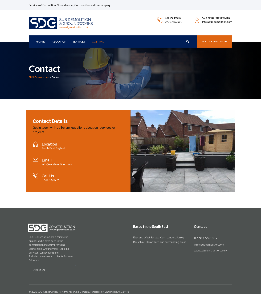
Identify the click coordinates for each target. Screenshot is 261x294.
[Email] (35, 155)
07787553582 (173, 21)
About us (59, 36)
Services (79, 36)
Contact (99, 36)
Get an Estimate (214, 36)
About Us (39, 264)
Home (40, 36)
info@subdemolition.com (217, 21)
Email (46, 155)
